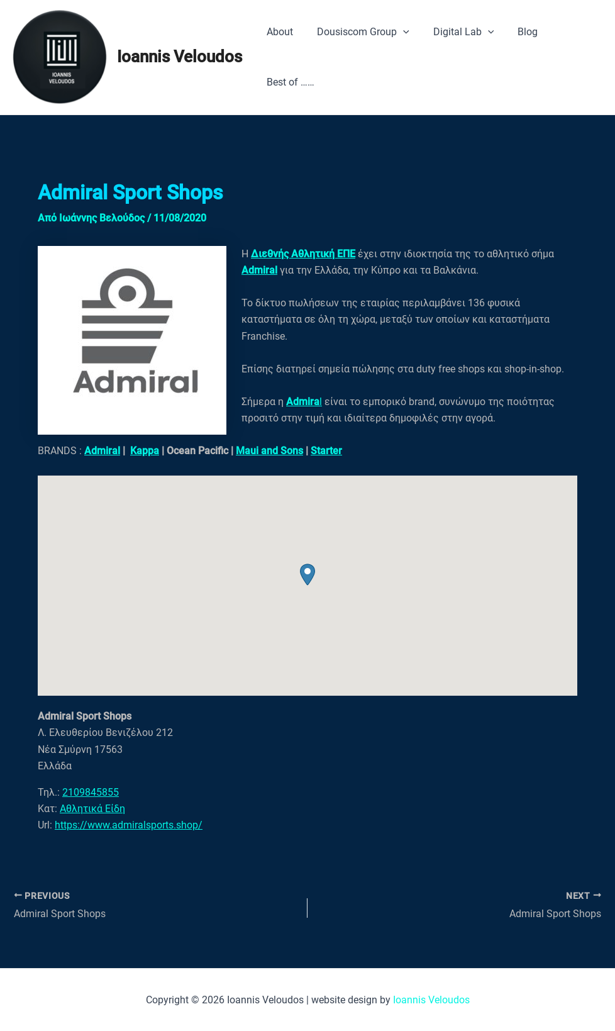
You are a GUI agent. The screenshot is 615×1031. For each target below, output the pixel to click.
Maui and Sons (269, 451)
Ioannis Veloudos (179, 56)
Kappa (144, 451)
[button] (307, 575)
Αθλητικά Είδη (92, 809)
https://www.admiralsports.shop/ (128, 825)
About (278, 32)
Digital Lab (454, 32)
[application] (397, 32)
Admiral (102, 451)
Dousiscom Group (357, 32)
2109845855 (90, 792)
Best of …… (289, 82)
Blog (514, 32)
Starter (326, 451)
